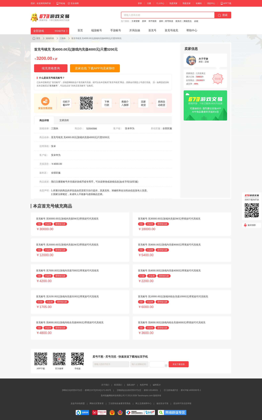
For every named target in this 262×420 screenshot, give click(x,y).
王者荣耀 (136, 21)
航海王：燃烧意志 (184, 21)
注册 (149, 3)
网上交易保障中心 (144, 403)
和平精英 (153, 21)
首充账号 (53, 86)
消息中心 (211, 3)
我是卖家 (187, 3)
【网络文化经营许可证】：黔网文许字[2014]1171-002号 (86, 390)
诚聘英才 (157, 385)
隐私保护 (131, 385)
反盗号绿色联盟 (78, 403)
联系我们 (118, 385)
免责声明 (144, 385)
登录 (140, 3)
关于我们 (105, 385)
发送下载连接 (179, 364)
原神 (144, 21)
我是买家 (173, 3)
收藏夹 (199, 3)
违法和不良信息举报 (182, 403)
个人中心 (160, 3)
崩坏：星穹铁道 (166, 21)
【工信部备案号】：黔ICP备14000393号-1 (182, 390)
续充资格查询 (51, 68)
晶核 (196, 21)
